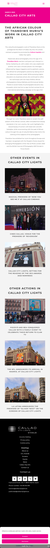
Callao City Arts (25, 465)
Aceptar (25, 536)
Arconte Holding (25, 437)
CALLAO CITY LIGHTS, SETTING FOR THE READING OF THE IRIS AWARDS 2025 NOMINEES (25, 273)
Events (25, 459)
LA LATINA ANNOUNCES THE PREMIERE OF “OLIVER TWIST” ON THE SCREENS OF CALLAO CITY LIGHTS (25, 408)
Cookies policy (25, 443)
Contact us (25, 467)
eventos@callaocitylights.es (18, 488)
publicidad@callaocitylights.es (19, 491)
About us (25, 451)
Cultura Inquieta (35, 52)
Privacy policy (25, 440)
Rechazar (25, 541)
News (25, 462)
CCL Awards (25, 453)
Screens (25, 456)
